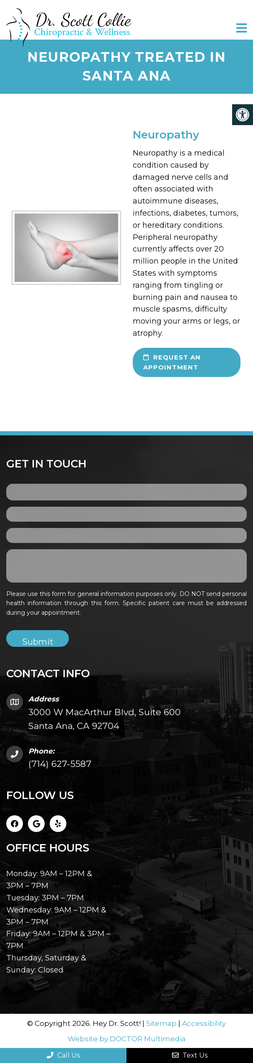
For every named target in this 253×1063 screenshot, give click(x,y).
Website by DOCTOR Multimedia (127, 1039)
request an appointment (172, 362)
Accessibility (204, 1023)
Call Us (63, 1055)
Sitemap (161, 1023)
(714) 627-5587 (59, 764)
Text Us (189, 1055)
